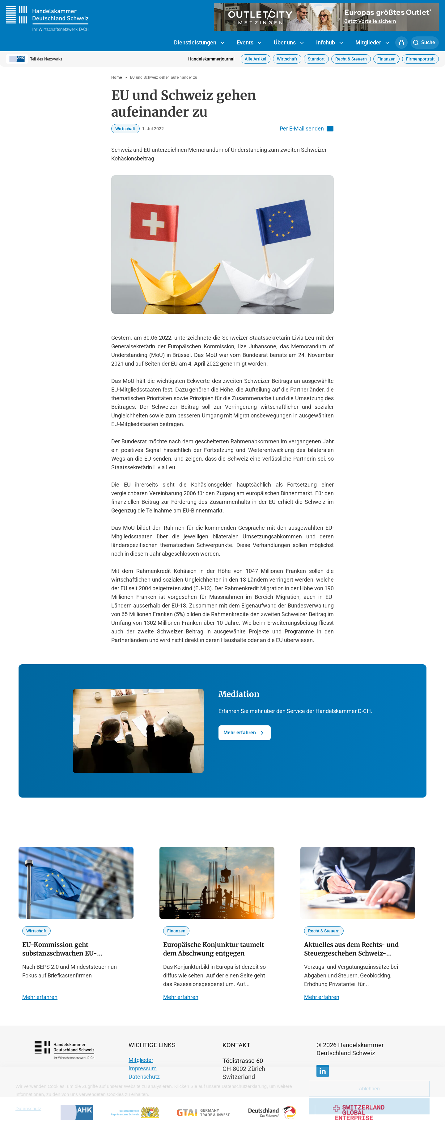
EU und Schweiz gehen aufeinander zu (163, 77)
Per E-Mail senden (307, 128)
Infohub (329, 43)
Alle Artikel (255, 58)
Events (249, 43)
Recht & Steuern (351, 58)
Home (116, 77)
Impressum (143, 1068)
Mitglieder (372, 43)
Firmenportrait (420, 58)
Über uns (289, 43)
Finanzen (386, 58)
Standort (316, 58)
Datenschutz (144, 1076)
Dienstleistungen (199, 43)
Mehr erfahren (244, 732)
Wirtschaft (287, 58)
